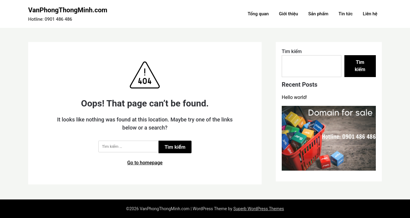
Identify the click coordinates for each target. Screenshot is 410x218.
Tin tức (346, 13)
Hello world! (294, 97)
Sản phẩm (318, 13)
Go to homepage (144, 163)
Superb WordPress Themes (258, 208)
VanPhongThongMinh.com (67, 10)
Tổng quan (258, 13)
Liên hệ (370, 13)
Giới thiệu (288, 13)
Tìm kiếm (292, 51)
